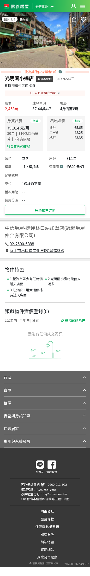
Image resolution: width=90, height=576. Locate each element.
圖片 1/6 (9, 19)
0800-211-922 (57, 484)
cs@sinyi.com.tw (55, 494)
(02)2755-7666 (46, 489)
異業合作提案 (47, 557)
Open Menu (82, 6)
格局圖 (24, 19)
